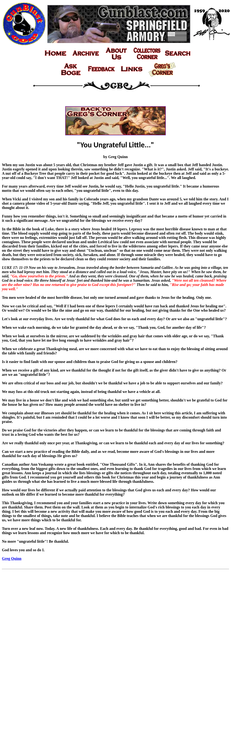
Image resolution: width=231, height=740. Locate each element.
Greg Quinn (11, 558)
